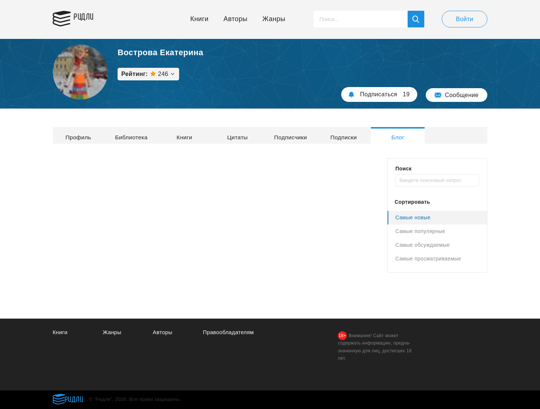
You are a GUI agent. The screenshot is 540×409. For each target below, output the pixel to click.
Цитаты (268, 135)
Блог (453, 135)
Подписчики (330, 135)
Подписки (392, 135)
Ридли (87, 17)
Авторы (236, 19)
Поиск (403, 169)
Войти (464, 19)
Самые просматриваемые (428, 259)
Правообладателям (229, 332)
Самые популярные (420, 231)
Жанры (274, 19)
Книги (199, 19)
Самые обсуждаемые (422, 245)
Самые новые (413, 217)
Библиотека (145, 135)
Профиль (82, 135)
